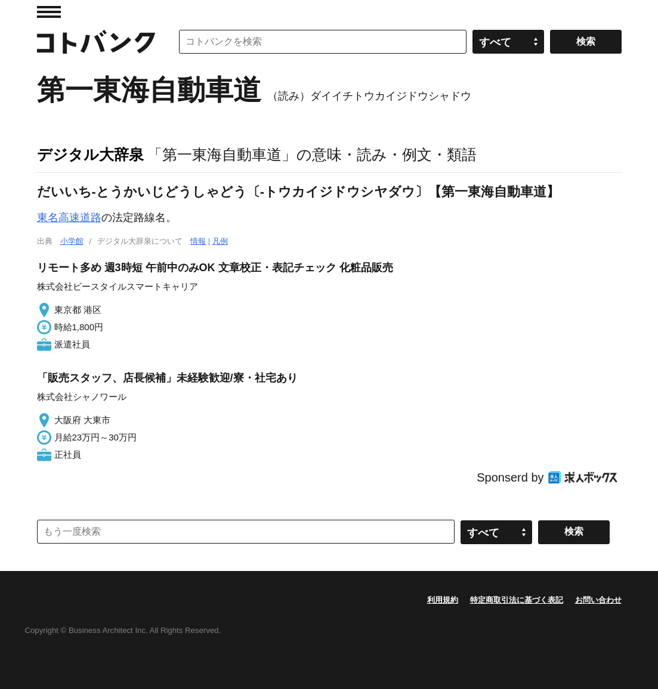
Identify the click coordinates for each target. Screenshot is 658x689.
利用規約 (442, 599)
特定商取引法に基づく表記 (516, 599)
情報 (198, 241)
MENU (49, 12)
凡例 (220, 241)
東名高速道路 (69, 218)
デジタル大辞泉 (90, 154)
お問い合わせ (598, 599)
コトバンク (96, 42)
